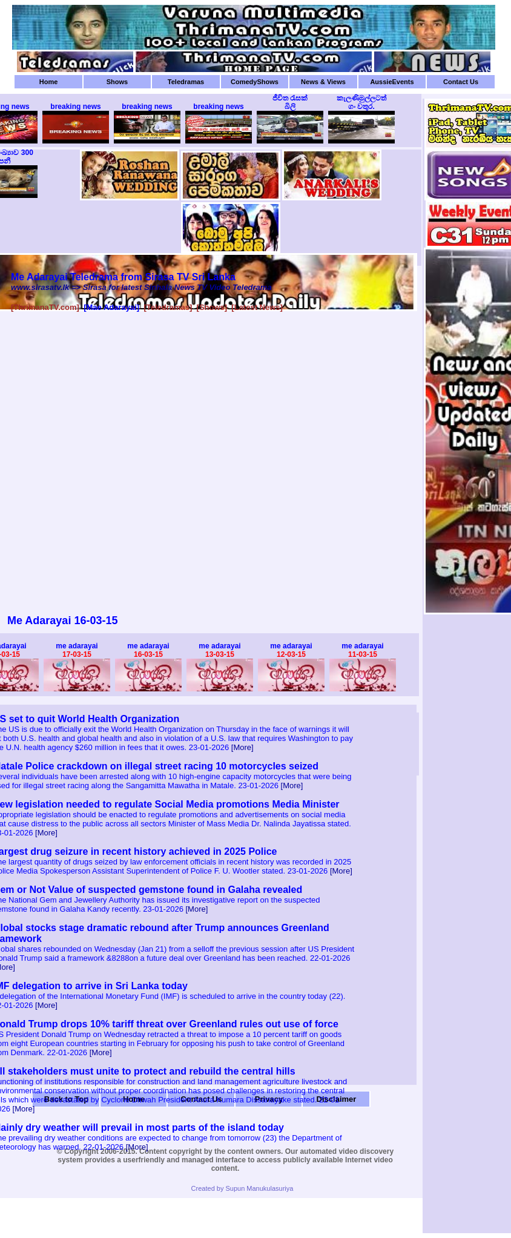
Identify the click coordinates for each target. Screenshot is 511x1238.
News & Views (323, 81)
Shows (117, 81)
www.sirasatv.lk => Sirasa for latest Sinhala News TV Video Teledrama (141, 287)
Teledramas (186, 81)
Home (48, 81)
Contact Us (460, 81)
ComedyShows (255, 81)
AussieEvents (392, 81)
